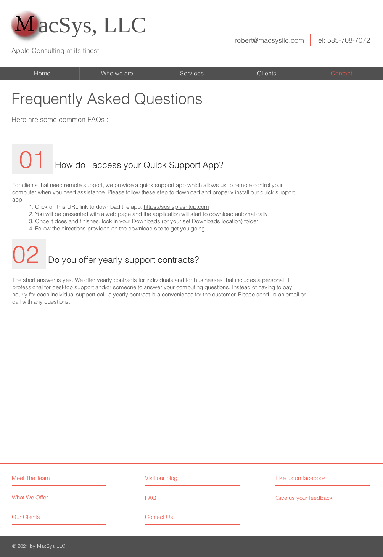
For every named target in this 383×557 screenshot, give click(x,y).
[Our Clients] (40, 517)
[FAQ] (167, 497)
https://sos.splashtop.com (176, 206)
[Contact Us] (174, 517)
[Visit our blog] (178, 478)
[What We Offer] (40, 497)
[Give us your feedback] (307, 498)
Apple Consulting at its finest (55, 50)
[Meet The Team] (45, 478)
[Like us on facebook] (309, 478)
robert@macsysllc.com (269, 40)
